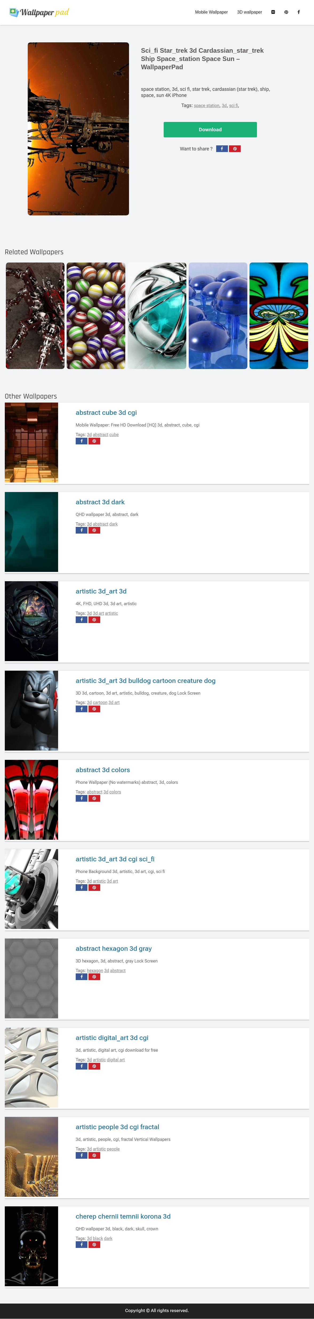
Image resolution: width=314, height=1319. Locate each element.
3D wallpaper (249, 12)
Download (210, 130)
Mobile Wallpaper (211, 12)
